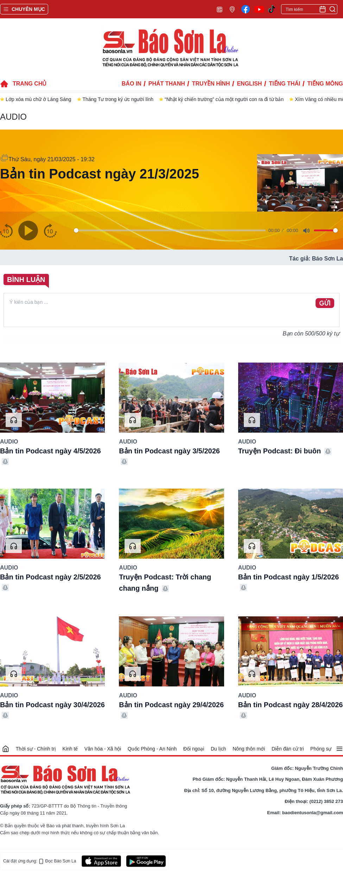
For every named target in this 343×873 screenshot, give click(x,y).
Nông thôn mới (249, 749)
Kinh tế (70, 749)
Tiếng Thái (284, 84)
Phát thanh (166, 84)
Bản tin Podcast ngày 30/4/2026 (52, 705)
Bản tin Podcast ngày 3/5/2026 (169, 451)
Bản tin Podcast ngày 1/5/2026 (288, 577)
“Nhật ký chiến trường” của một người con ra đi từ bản (224, 99)
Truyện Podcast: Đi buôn (279, 451)
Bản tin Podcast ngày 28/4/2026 (290, 705)
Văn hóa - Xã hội (102, 749)
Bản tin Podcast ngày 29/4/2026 (171, 705)
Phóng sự (320, 749)
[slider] (170, 230)
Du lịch (218, 749)
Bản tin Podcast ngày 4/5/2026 (50, 451)
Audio (13, 116)
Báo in (131, 84)
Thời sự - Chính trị (35, 749)
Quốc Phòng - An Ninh (152, 749)
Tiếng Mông (325, 84)
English (249, 84)
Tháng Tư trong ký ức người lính (118, 99)
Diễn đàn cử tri (288, 749)
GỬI (325, 303)
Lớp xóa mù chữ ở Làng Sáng (38, 99)
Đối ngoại (193, 749)
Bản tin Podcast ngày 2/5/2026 (50, 577)
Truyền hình (211, 84)
